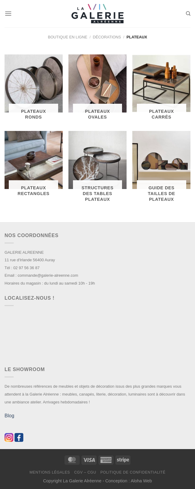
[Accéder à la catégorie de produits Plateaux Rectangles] (34, 166)
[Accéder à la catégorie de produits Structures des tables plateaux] (97, 169)
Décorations (107, 37)
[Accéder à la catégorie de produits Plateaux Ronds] (34, 89)
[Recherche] (188, 13)
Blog (9, 415)
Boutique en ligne (67, 37)
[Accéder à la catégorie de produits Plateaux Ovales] (97, 89)
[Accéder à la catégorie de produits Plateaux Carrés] (161, 89)
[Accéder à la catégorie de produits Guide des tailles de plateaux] (161, 169)
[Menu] (8, 13)
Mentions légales (50, 472)
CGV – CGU (85, 472)
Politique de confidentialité (132, 472)
